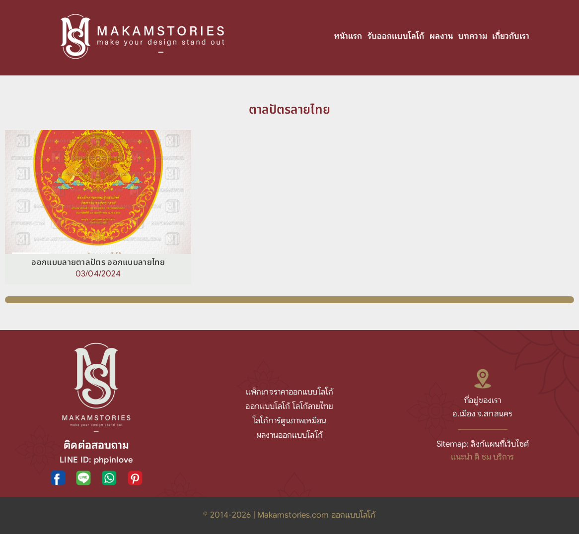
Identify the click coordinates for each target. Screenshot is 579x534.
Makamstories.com (293, 515)
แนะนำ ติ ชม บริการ (482, 457)
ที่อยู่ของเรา (482, 400)
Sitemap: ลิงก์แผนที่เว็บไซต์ (482, 444)
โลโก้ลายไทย (313, 406)
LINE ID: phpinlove (96, 460)
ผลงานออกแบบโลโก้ (289, 435)
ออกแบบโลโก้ (267, 406)
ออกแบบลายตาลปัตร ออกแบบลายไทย (97, 262)
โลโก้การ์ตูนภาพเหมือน (289, 420)
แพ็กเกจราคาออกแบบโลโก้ (289, 392)
